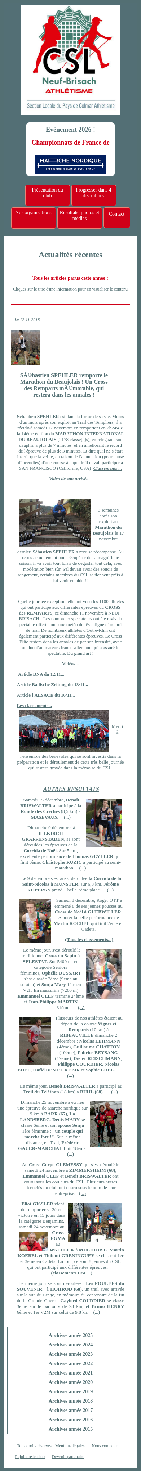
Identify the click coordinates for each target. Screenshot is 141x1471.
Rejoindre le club (30, 1456)
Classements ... (107, 468)
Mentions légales (70, 1445)
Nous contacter (105, 1445)
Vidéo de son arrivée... (70, 478)
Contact (117, 214)
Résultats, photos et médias (79, 215)
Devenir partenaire (68, 1456)
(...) (70, 1075)
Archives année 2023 (71, 1354)
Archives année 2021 (71, 1373)
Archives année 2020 (71, 1382)
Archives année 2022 (71, 1363)
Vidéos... (70, 663)
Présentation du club (47, 192)
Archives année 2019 (71, 1391)
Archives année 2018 (71, 1401)
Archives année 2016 (71, 1419)
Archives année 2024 (71, 1345)
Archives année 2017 (71, 1410)
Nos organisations (33, 212)
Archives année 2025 (71, 1335)
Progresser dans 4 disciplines (93, 192)
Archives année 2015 (71, 1429)
